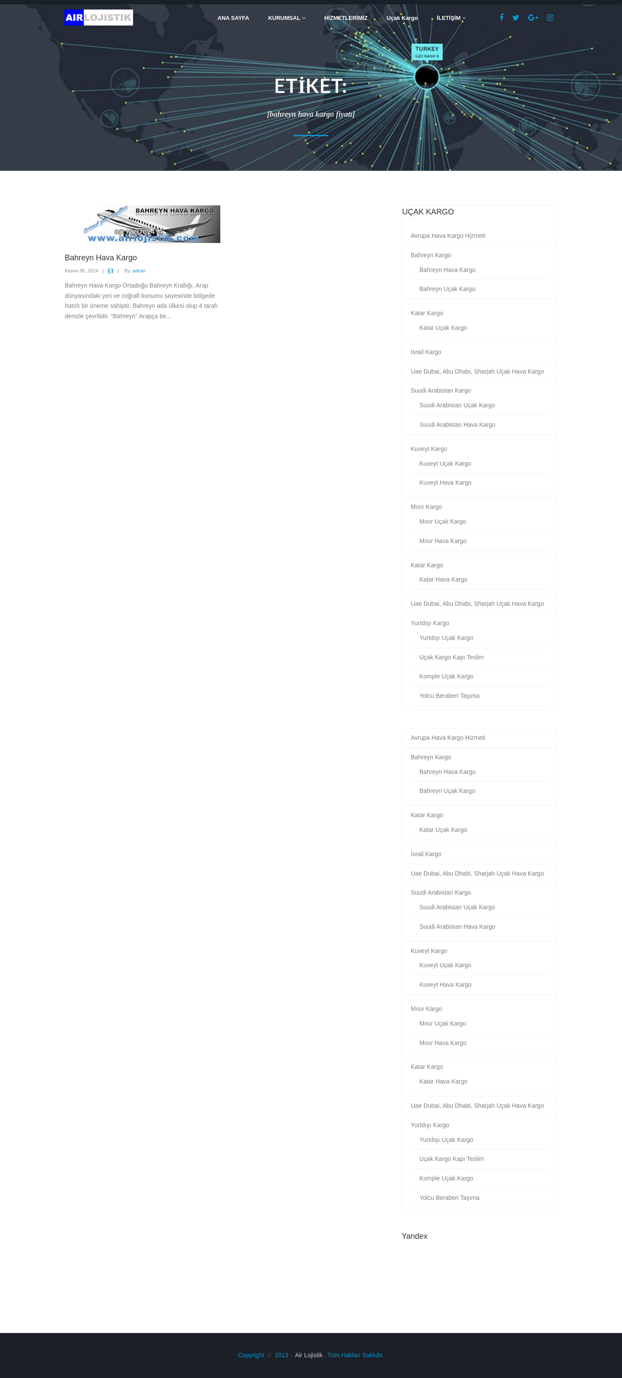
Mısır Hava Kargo (442, 540)
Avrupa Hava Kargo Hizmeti (448, 235)
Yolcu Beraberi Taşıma (449, 695)
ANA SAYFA (233, 18)
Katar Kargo (427, 313)
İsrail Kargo (426, 351)
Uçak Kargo (402, 18)
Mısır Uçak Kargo (442, 521)
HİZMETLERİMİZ (346, 18)
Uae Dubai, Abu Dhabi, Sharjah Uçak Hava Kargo (477, 371)
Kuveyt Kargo (429, 448)
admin (139, 270)
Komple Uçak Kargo (446, 676)
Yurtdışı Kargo (430, 623)
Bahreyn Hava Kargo (447, 269)
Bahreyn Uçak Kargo (447, 288)
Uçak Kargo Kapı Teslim (451, 657)
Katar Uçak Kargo (443, 327)
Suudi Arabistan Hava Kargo (457, 424)
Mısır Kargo (426, 506)
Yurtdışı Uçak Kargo (446, 637)
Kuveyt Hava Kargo (445, 482)
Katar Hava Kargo (443, 579)
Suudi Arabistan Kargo (441, 390)
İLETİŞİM (451, 18)
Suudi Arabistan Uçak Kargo (457, 405)
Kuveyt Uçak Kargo (445, 463)
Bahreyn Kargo (431, 255)
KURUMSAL (286, 18)
